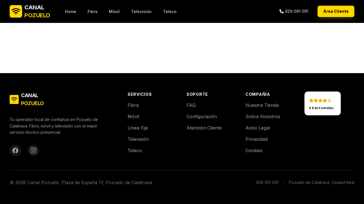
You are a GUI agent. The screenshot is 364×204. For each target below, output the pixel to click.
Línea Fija (138, 128)
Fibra (93, 11)
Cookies (254, 150)
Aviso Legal (258, 128)
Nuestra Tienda (262, 105)
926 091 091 (293, 11)
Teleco (170, 11)
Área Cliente (336, 11)
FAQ (191, 105)
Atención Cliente (204, 128)
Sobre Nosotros (263, 116)
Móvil (114, 11)
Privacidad (257, 139)
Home (70, 11)
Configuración (202, 116)
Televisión (141, 11)
